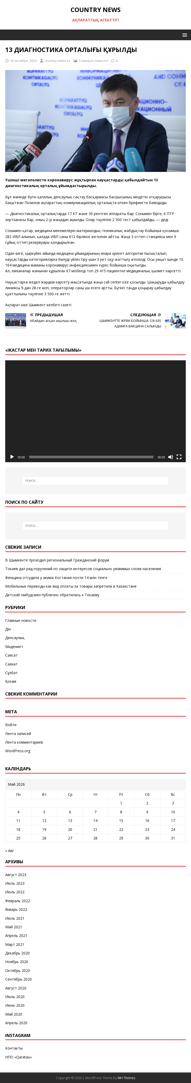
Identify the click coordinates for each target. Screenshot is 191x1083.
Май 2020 (13, 1014)
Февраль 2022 (17, 900)
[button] (184, 34)
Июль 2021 (14, 918)
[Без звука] (170, 457)
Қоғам (10, 681)
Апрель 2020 (16, 1022)
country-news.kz (57, 60)
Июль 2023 (14, 883)
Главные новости (93, 60)
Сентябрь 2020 (18, 979)
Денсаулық (14, 637)
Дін (8, 629)
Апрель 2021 (16, 935)
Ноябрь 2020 (16, 961)
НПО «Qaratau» (18, 1057)
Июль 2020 (14, 996)
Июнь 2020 (14, 1005)
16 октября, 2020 (23, 60)
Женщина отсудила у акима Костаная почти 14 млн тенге (56, 577)
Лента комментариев (24, 742)
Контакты (14, 1048)
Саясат (11, 655)
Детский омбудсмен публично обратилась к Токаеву (52, 594)
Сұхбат (11, 672)
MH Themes (126, 1078)
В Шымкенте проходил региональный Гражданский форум (57, 560)
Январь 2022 (16, 909)
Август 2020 (15, 988)
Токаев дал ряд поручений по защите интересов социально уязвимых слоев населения (83, 568)
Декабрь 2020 (17, 953)
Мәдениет (14, 646)
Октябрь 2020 (17, 970)
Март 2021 (14, 944)
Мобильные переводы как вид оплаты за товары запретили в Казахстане (71, 586)
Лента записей (18, 733)
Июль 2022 (14, 891)
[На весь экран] (179, 457)
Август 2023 (15, 874)
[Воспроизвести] (12, 457)
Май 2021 (13, 926)
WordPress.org (17, 750)
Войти (10, 724)
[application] (95, 411)
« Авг (9, 850)
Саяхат (11, 664)
